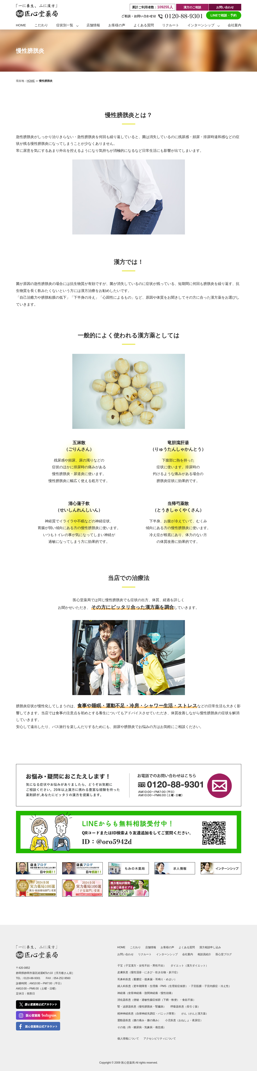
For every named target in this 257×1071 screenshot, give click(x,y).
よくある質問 (144, 25)
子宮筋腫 (196, 986)
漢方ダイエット (196, 965)
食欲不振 (187, 999)
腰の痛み (139, 1020)
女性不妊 (144, 965)
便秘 (136, 999)
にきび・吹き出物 (155, 972)
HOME (21, 25)
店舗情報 (93, 25)
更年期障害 (140, 986)
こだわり (41, 25)
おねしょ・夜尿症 (189, 1020)
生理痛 (154, 986)
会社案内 (234, 25)
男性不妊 (157, 965)
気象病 (148, 1027)
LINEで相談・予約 (224, 15)
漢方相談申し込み (210, 947)
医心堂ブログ (224, 954)
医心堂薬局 (128, 1062)
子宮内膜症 (211, 986)
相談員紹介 (204, 954)
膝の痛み (152, 1020)
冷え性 (225, 986)
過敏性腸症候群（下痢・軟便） (161, 999)
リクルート (170, 25)
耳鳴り (159, 979)
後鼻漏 (148, 979)
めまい (170, 979)
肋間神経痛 (151, 993)
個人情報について (128, 1038)
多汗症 (173, 972)
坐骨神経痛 (135, 993)
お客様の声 (116, 25)
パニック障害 (166, 1013)
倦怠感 (159, 1027)
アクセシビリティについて (159, 1038)
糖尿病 (138, 1027)
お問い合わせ (225, 7)
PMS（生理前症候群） (174, 986)
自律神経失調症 (145, 1013)
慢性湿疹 (136, 972)
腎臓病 (159, 1006)
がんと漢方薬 (197, 1013)
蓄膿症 (138, 979)
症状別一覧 (64, 25)
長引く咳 (192, 1006)
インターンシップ (200, 25)
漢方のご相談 (192, 7)
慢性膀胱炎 (145, 1006)
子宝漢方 (130, 965)
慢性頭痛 (166, 993)
